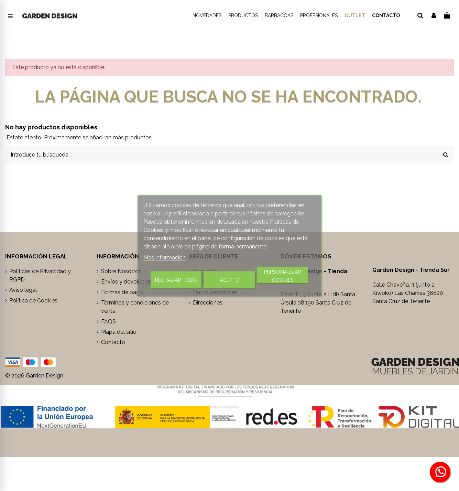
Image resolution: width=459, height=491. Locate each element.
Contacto (113, 342)
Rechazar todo (176, 279)
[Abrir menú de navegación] (10, 16)
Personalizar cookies (282, 275)
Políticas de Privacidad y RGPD (40, 275)
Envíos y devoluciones (129, 281)
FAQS (108, 321)
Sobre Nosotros (121, 271)
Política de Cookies (33, 300)
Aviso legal (23, 290)
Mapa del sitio (118, 332)
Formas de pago (122, 292)
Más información (164, 257)
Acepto (230, 279)
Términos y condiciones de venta (135, 306)
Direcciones (207, 302)
